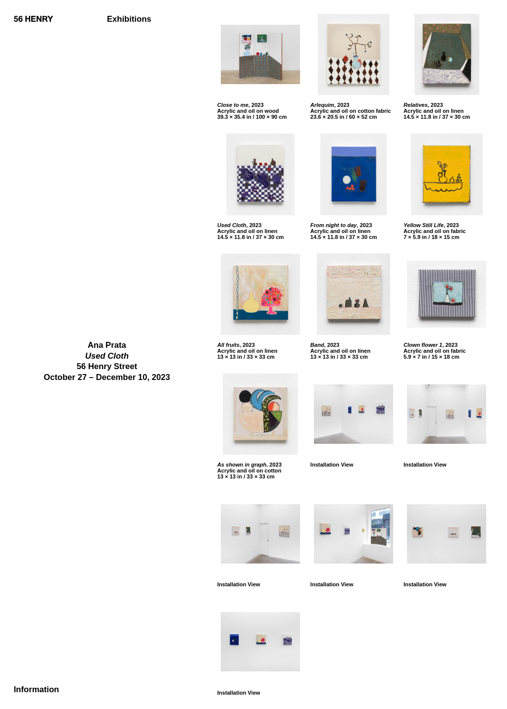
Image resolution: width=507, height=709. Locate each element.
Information (36, 690)
